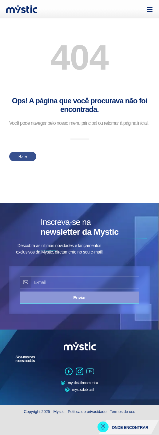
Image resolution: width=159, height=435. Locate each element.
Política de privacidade (87, 411)
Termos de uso (122, 411)
